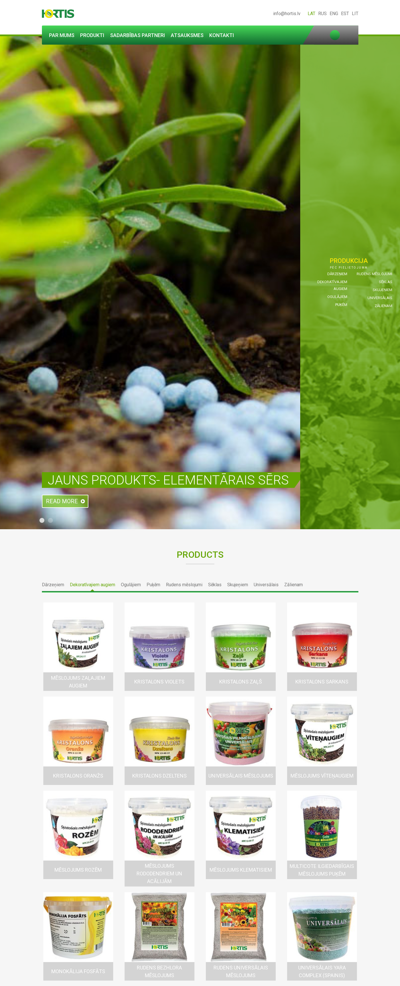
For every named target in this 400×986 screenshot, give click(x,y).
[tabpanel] (200, 282)
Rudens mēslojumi (374, 274)
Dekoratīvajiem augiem (92, 584)
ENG (334, 13)
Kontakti (221, 35)
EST (345, 13)
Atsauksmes (187, 35)
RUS (322, 13)
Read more (62, 501)
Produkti (92, 35)
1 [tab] (42, 521)
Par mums (61, 35)
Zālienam (383, 306)
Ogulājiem (337, 297)
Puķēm (341, 305)
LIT (355, 13)
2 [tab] (50, 521)
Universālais (379, 298)
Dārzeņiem (337, 274)
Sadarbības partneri (137, 35)
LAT (311, 13)
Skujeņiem (382, 290)
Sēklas (385, 282)
